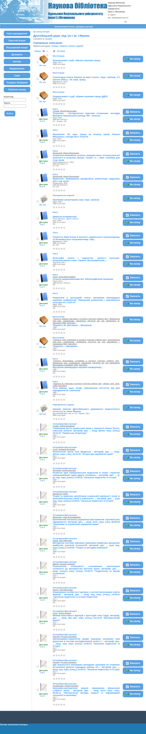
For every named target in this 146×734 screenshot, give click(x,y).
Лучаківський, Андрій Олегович (66, 686)
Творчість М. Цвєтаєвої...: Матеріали (72, 325)
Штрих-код (8, 97)
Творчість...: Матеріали (65, 346)
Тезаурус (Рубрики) (17, 82)
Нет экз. (42, 65)
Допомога (17, 54)
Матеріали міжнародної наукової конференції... (78, 367)
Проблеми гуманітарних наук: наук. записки (76, 200)
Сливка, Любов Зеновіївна (64, 426)
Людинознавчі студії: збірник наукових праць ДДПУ (80, 96)
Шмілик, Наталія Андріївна (64, 564)
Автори (17, 61)
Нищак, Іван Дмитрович (62, 541)
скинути (72, 46)
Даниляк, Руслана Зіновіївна (64, 662)
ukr (125, 22)
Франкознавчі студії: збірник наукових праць (77, 60)
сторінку (54, 46)
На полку (133, 59)
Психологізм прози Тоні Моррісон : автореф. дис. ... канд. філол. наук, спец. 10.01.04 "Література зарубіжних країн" (86, 452)
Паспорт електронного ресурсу (14, 725)
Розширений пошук (17, 47)
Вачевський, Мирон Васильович (66, 153)
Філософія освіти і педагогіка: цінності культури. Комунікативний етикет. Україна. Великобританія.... (86, 259)
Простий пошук (16, 40)
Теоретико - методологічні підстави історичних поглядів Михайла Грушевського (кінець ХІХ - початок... (86, 114)
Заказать (133, 112)
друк (79, 46)
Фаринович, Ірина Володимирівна (67, 517)
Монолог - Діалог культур (68, 219)
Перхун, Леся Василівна (63, 590)
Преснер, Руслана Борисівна (65, 637)
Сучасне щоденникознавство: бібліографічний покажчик (83, 279)
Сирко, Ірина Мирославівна (64, 277)
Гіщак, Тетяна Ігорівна (62, 613)
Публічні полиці (17, 89)
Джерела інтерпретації (65, 216)
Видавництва (17, 68)
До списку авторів (41, 32)
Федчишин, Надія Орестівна (64, 470)
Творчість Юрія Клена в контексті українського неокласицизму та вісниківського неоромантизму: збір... (86, 238)
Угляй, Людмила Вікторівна (64, 449)
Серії (17, 75)
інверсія (63, 46)
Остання (61, 51)
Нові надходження (17, 33)
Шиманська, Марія (60, 494)
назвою (48, 39)
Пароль (7, 103)
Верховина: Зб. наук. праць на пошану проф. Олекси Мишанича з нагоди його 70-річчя (86, 135)
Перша (38, 51)
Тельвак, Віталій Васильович (65, 111)
